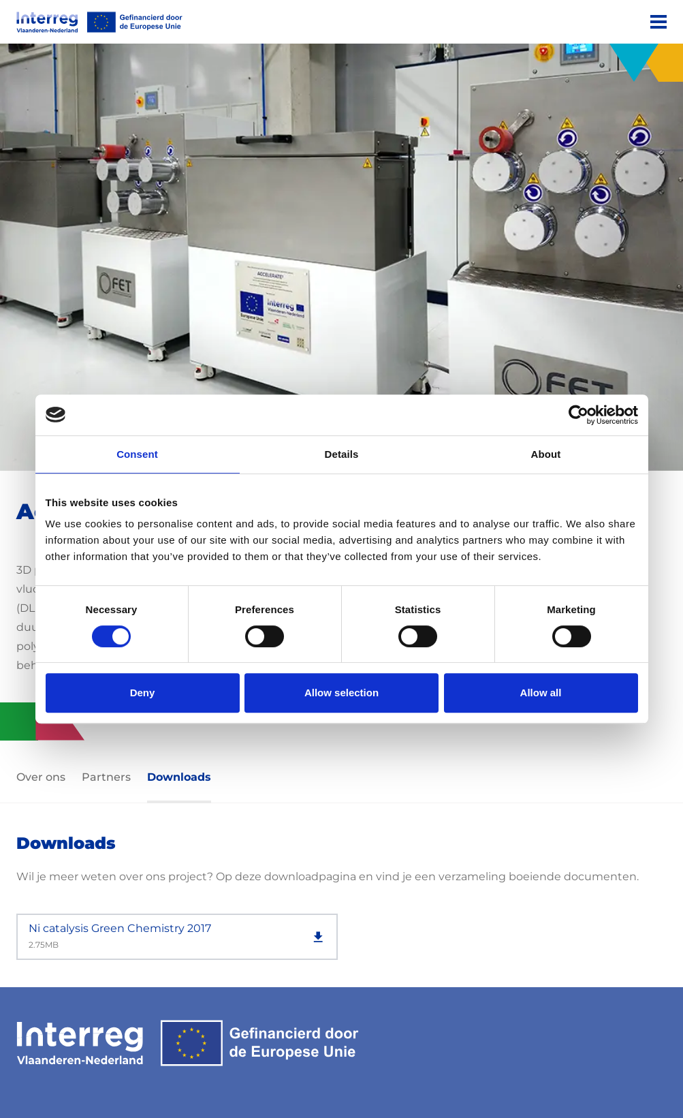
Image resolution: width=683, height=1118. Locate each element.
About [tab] (546, 454)
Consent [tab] (137, 454)
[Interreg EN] (99, 22)
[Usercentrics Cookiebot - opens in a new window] (578, 415)
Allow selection (341, 692)
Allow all (541, 692)
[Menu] (658, 22)
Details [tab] (342, 454)
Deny (142, 692)
